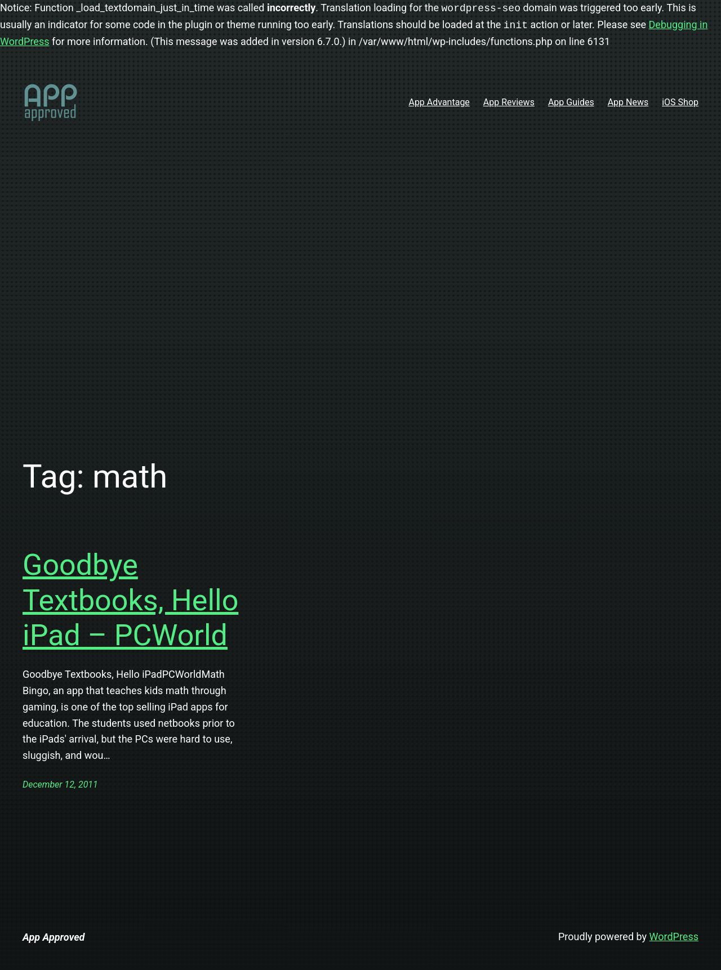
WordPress (673, 936)
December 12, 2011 (60, 784)
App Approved (53, 937)
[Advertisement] (360, 306)
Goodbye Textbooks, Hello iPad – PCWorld (130, 600)
